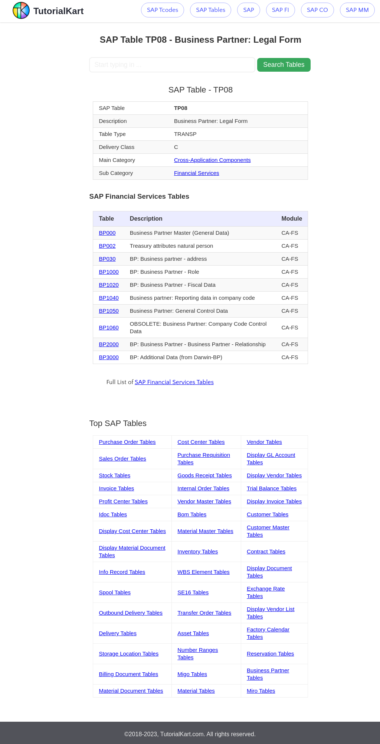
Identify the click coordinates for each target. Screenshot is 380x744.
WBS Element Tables (203, 572)
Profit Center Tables (123, 501)
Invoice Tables (116, 488)
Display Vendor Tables (274, 475)
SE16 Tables (193, 592)
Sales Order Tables (122, 458)
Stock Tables (114, 475)
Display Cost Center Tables (132, 531)
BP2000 (108, 344)
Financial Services (196, 173)
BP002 (107, 246)
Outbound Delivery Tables (131, 613)
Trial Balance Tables (272, 488)
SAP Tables (210, 10)
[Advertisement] (44, 133)
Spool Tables (115, 592)
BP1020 (108, 285)
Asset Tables (193, 633)
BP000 (107, 233)
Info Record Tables (122, 572)
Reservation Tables (270, 653)
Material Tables (196, 691)
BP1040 (108, 298)
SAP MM (357, 10)
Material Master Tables (205, 531)
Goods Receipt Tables (204, 475)
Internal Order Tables (203, 488)
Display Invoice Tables (274, 501)
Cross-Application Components (212, 160)
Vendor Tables (264, 442)
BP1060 (108, 327)
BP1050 (108, 311)
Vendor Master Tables (204, 501)
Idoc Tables (113, 514)
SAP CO (317, 10)
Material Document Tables (131, 691)
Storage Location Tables (128, 653)
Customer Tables (267, 514)
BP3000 (108, 357)
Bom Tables (191, 514)
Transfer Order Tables (204, 613)
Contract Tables (266, 551)
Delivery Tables (117, 633)
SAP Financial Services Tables (174, 382)
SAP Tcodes (162, 10)
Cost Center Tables (201, 442)
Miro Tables (261, 691)
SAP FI (280, 10)
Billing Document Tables (128, 674)
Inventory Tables (197, 551)
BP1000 (108, 272)
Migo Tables (192, 674)
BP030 (107, 259)
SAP (248, 10)
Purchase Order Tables (127, 442)
